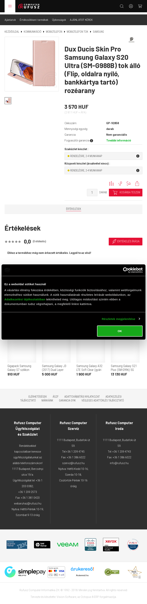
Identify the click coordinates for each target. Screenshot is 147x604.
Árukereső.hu (82, 573)
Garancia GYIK (67, 398)
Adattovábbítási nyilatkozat (82, 394)
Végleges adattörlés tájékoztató (103, 398)
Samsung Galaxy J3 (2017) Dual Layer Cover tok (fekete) (54, 367)
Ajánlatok (10, 17)
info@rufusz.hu (119, 461)
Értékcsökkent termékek (34, 17)
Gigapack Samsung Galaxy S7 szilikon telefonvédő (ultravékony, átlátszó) (21, 369)
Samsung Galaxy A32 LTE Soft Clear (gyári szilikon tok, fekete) (89, 367)
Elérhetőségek (38, 394)
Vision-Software (66, 594)
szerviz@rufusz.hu (73, 461)
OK (120, 331)
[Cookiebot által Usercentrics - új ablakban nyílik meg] (126, 270)
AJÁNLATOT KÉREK (81, 17)
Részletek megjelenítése (118, 318)
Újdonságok (59, 17)
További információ (118, 138)
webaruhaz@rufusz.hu (27, 501)
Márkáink (47, 398)
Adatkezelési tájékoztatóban (24, 299)
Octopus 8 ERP (90, 594)
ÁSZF (56, 394)
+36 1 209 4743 (121, 449)
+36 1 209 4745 (75, 449)
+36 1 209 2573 (27, 489)
